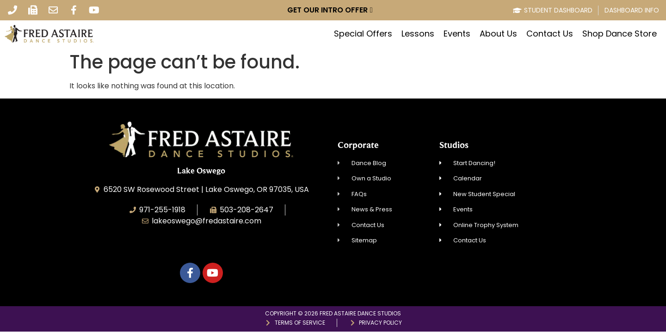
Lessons (417, 33)
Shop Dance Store (619, 33)
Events (457, 33)
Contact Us (549, 33)
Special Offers (363, 33)
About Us (498, 33)
